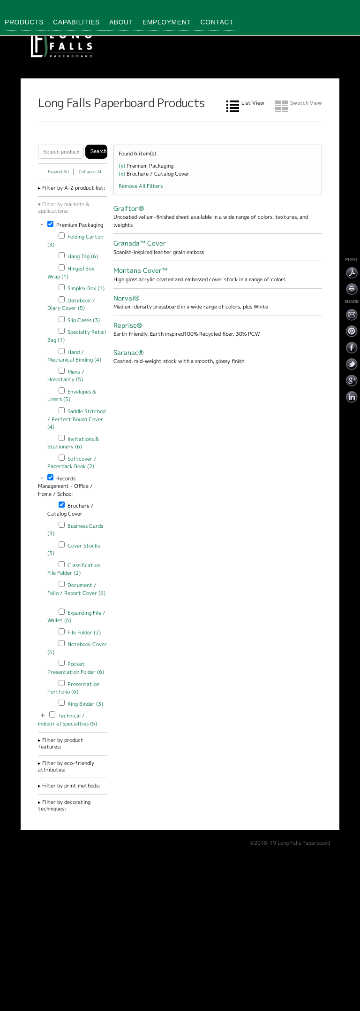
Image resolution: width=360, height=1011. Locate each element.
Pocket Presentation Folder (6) (75, 668)
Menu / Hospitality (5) (65, 376)
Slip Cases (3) (84, 320)
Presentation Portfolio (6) (73, 688)
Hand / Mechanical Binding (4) (74, 356)
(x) (123, 166)
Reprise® (127, 325)
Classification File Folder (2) (73, 569)
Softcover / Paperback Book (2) (72, 463)
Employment (166, 22)
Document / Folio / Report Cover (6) (76, 589)
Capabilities (76, 22)
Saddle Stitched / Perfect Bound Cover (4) (76, 419)
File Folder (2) (84, 632)
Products (24, 22)
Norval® (126, 297)
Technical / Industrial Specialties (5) (67, 719)
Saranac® (128, 352)
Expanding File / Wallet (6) (76, 617)
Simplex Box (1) (86, 288)
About (121, 22)
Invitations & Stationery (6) (73, 443)
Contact (217, 22)
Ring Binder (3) (85, 704)
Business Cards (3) (75, 530)
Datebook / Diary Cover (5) (71, 304)
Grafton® (128, 208)
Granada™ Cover (139, 243)
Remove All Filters (141, 186)
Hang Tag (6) (83, 256)
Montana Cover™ (140, 270)
